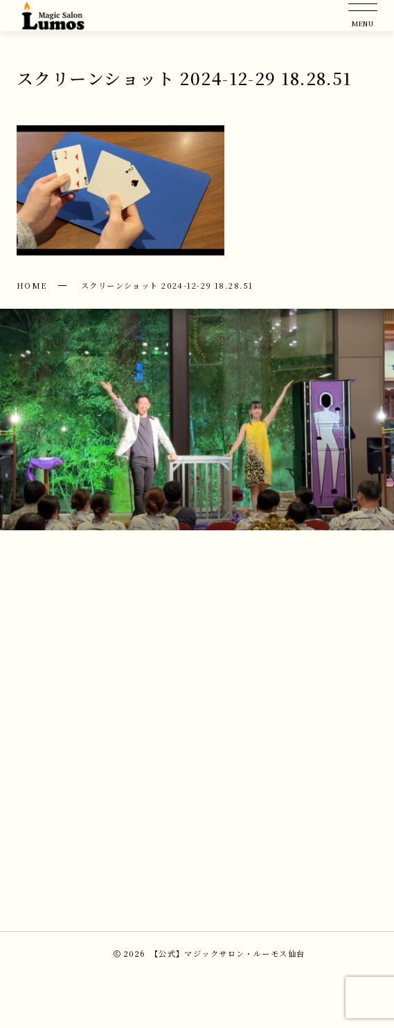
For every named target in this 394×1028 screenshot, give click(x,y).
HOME (32, 285)
